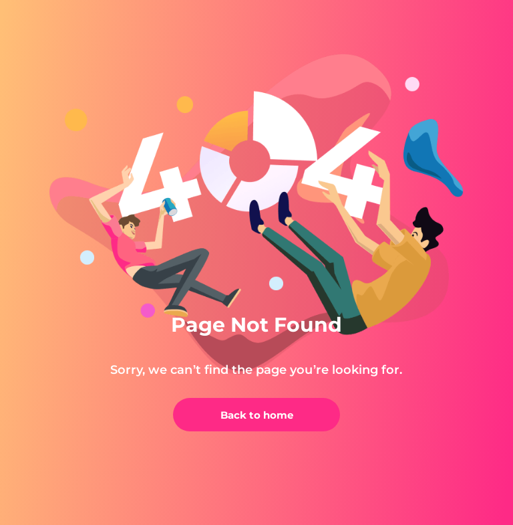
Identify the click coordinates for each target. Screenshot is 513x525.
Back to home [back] (256, 415)
